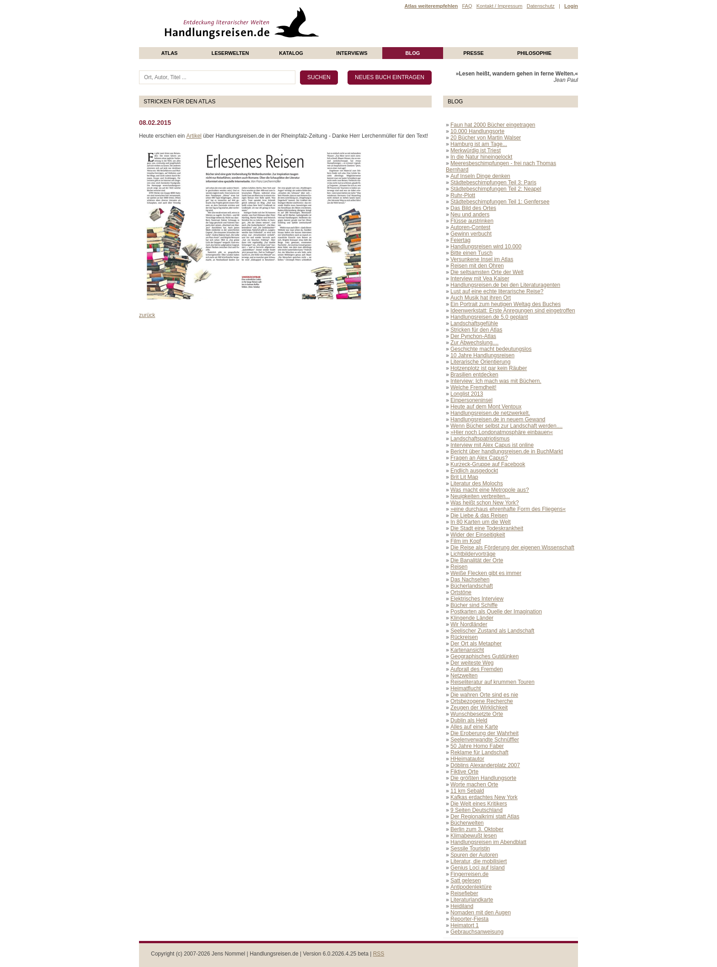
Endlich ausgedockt (474, 470)
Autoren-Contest (470, 227)
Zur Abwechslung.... (474, 342)
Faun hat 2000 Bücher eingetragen (492, 125)
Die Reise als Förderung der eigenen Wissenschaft (512, 547)
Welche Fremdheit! (473, 387)
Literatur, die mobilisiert (478, 861)
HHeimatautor (467, 759)
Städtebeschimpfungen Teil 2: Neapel (495, 189)
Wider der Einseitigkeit (477, 535)
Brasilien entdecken (474, 374)
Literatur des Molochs (476, 483)
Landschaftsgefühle (474, 323)
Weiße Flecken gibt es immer (485, 573)
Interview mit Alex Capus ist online (492, 445)
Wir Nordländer (468, 624)
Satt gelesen (465, 880)
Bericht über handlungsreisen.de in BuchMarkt (506, 451)
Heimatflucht (465, 688)
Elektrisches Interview (476, 599)
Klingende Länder (471, 618)
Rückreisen (464, 637)
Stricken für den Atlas (476, 330)
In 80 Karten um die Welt (480, 522)
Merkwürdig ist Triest (475, 150)
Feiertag (460, 240)
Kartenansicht (467, 650)
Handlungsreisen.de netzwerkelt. (490, 413)
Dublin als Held (468, 720)
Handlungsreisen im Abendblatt (488, 842)
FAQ (467, 6)
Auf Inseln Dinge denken (480, 176)
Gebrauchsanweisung (476, 932)
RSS (379, 954)
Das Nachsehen (469, 579)
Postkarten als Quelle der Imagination (496, 611)
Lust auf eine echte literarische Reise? (496, 291)
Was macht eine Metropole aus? (489, 490)
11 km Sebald (467, 791)
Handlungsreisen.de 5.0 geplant (489, 317)
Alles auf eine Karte (474, 727)
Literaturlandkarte (471, 900)
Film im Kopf (465, 541)
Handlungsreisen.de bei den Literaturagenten (505, 285)
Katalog (291, 53)
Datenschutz (541, 6)
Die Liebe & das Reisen (479, 515)
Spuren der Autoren (474, 855)
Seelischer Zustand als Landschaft (492, 631)
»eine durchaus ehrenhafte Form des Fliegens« (508, 509)
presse (473, 53)
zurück (147, 315)
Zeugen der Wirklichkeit (479, 707)
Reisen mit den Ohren (477, 266)
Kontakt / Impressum (499, 6)
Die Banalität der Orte (476, 560)
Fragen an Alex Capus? (479, 458)
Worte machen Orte (474, 784)
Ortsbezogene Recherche (481, 701)
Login (571, 6)
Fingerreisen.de (469, 874)
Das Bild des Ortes (473, 208)
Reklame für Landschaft (479, 752)
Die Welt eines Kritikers (478, 803)
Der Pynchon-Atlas (473, 336)
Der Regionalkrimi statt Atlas (484, 816)
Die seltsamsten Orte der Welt (487, 272)
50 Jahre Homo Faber (477, 746)
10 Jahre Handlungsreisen (482, 355)
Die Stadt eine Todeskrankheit (486, 528)
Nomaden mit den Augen (480, 912)
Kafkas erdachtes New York (484, 797)
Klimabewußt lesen (473, 836)
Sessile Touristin (470, 848)
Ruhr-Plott (462, 195)
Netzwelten (463, 675)
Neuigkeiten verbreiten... (480, 496)
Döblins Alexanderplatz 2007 (485, 765)
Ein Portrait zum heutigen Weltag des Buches (505, 304)
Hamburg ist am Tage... (478, 144)
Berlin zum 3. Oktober (476, 829)
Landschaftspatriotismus (479, 438)
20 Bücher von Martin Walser (485, 137)
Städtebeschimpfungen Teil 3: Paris (493, 182)
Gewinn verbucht (471, 234)
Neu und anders (469, 214)
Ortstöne (460, 592)
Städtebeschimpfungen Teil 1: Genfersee (500, 202)
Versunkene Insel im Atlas (481, 259)
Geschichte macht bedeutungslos (490, 349)
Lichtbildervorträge (473, 554)
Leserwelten (230, 53)
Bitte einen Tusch (471, 253)
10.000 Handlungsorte (477, 131)
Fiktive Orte (464, 771)
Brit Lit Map (464, 477)
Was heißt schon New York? (484, 503)
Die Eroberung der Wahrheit (484, 733)
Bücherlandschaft (471, 586)
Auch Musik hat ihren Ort (480, 298)
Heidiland (461, 906)
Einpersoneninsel (471, 400)
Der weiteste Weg (471, 663)
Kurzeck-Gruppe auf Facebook (487, 464)
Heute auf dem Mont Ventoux (485, 406)
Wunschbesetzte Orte (476, 714)
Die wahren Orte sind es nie (484, 695)
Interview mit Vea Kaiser (479, 278)
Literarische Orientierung (480, 362)
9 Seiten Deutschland (476, 810)
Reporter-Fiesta (469, 919)
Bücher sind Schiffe (474, 605)
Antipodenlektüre (471, 887)
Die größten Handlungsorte (483, 778)
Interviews (351, 53)
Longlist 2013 (466, 394)
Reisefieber (464, 893)
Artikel (193, 136)
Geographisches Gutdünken (484, 656)
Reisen (458, 567)
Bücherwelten (467, 823)
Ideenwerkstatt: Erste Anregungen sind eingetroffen (512, 310)
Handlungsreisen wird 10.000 (485, 246)
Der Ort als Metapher (476, 643)
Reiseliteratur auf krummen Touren (492, 682)
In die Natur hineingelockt (481, 157)
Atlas (169, 53)
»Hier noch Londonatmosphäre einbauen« (501, 432)
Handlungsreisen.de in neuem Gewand (497, 419)
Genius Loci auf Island (477, 868)
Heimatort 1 (464, 925)
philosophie (534, 53)
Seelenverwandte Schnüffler (484, 739)
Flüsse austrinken (471, 221)
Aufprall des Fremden (476, 669)
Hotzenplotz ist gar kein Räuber (488, 368)
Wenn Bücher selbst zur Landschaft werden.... (506, 426)
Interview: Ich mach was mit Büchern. (495, 381)
